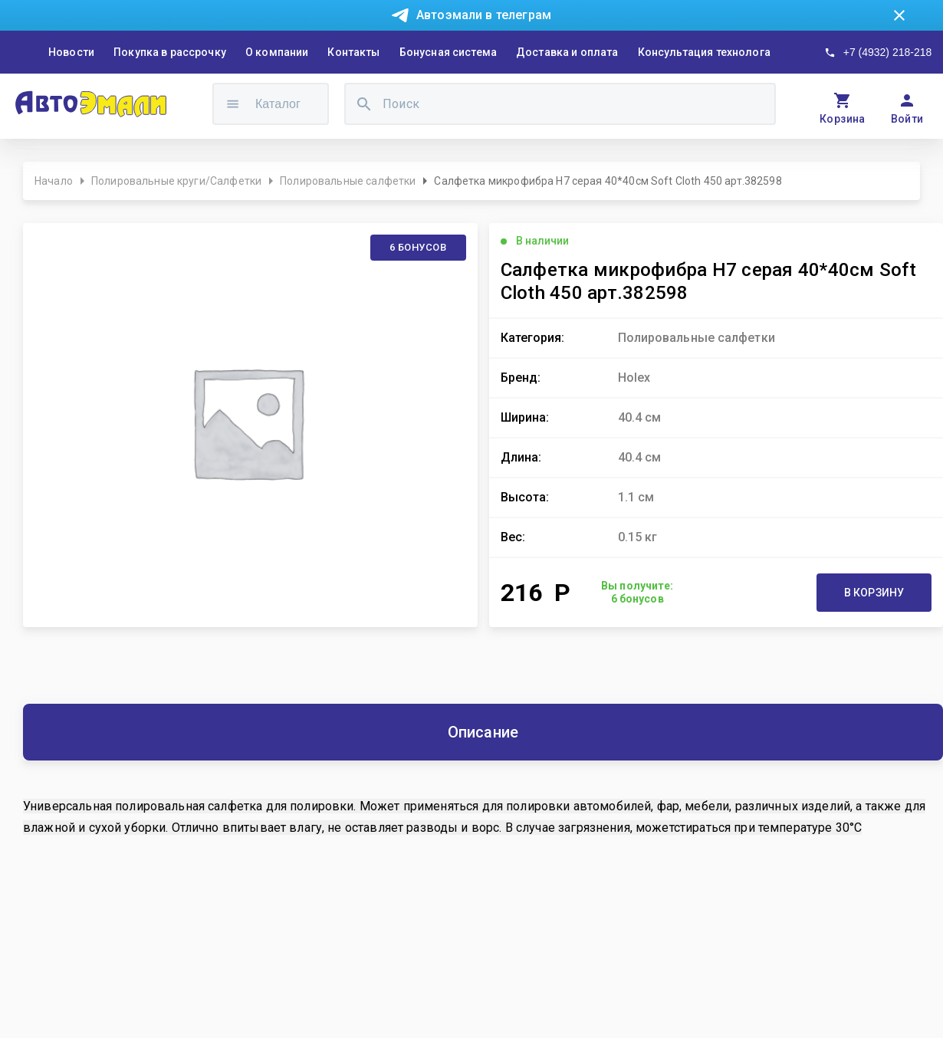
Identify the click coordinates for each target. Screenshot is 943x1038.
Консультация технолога (704, 52)
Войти (907, 119)
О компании (277, 52)
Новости (71, 52)
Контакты (353, 52)
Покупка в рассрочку (169, 52)
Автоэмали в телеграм (483, 15)
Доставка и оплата (567, 52)
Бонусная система (448, 52)
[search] (364, 103)
